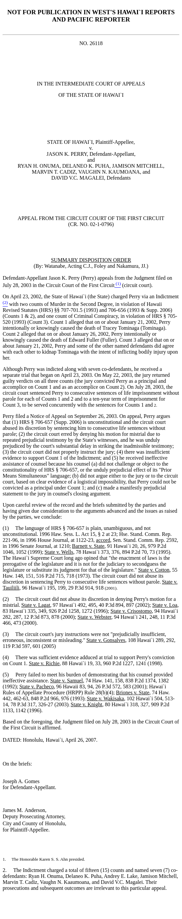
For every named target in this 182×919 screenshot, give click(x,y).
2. (8, 870)
